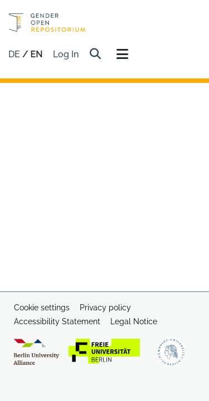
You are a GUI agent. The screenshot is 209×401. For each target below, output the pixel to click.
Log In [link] (66, 54)
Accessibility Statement (57, 321)
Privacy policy (105, 307)
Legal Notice (133, 321)
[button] (96, 54)
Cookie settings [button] (42, 307)
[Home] (47, 22)
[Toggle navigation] (122, 54)
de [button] (15, 54)
